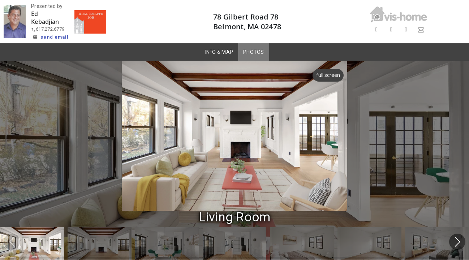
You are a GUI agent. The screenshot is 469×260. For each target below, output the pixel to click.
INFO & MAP (219, 52)
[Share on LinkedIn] (405, 29)
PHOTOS (253, 52)
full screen (328, 75)
